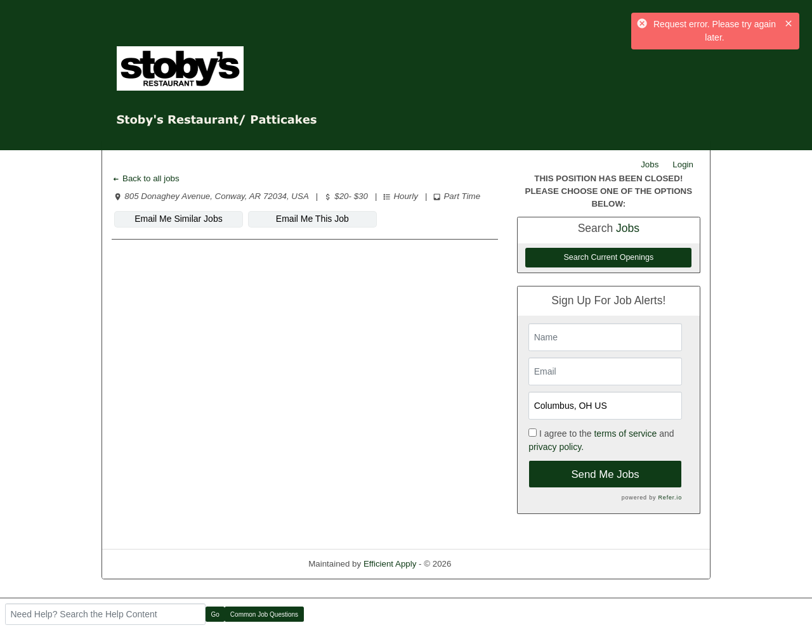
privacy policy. (556, 447)
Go (215, 614)
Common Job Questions (264, 614)
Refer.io (670, 497)
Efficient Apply (389, 564)
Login (682, 164)
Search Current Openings (608, 257)
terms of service (625, 433)
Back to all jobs (146, 178)
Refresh (489, 564)
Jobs (649, 164)
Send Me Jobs (605, 474)
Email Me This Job (312, 219)
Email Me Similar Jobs (178, 219)
